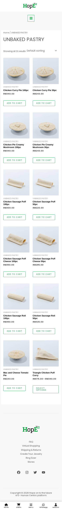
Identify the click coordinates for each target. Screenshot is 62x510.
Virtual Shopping (31, 445)
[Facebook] (18, 472)
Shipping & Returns (31, 449)
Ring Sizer (31, 457)
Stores (31, 461)
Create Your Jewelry (31, 453)
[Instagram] (27, 472)
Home (6, 32)
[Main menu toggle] (31, 18)
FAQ (31, 441)
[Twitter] (35, 472)
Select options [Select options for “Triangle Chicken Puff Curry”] (41, 389)
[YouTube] (43, 472)
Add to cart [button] (14, 103)
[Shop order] (42, 51)
